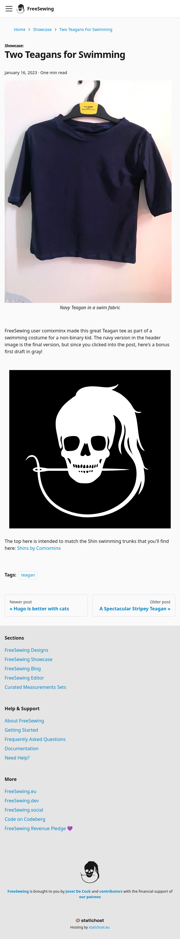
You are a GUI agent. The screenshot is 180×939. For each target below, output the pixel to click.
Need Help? (17, 758)
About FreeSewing (24, 720)
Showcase (42, 29)
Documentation (22, 748)
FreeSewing (18, 891)
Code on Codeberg (25, 819)
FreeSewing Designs (26, 650)
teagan (28, 575)
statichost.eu (99, 927)
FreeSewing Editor (24, 678)
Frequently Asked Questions (35, 739)
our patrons (90, 896)
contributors (111, 891)
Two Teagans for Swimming (85, 29)
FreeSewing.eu (21, 791)
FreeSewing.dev (22, 800)
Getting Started (21, 730)
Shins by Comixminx (39, 548)
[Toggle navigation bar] (9, 8)
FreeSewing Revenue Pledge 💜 (39, 828)
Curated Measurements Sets (35, 687)
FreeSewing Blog (23, 668)
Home (20, 29)
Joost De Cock (78, 891)
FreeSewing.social (24, 810)
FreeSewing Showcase (28, 659)
